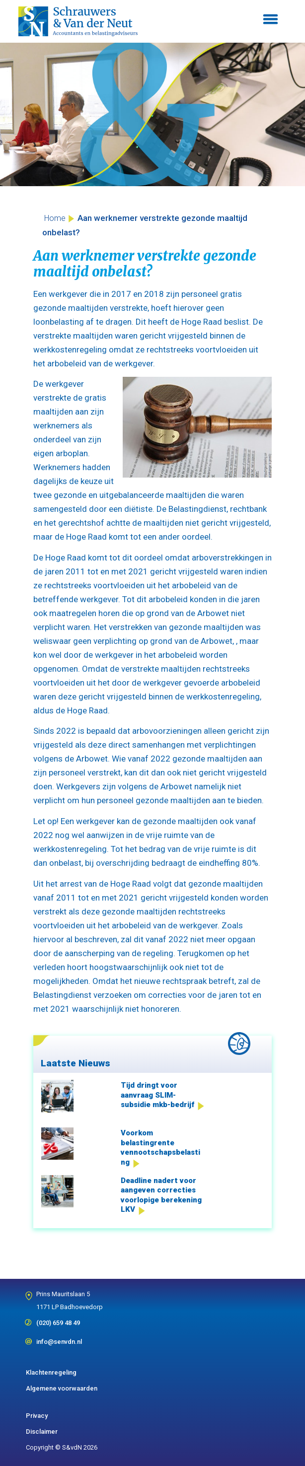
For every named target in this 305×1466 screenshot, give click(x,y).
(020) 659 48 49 (58, 1319)
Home (55, 218)
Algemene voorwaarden (61, 1388)
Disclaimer (42, 1431)
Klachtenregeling (51, 1372)
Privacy (37, 1415)
